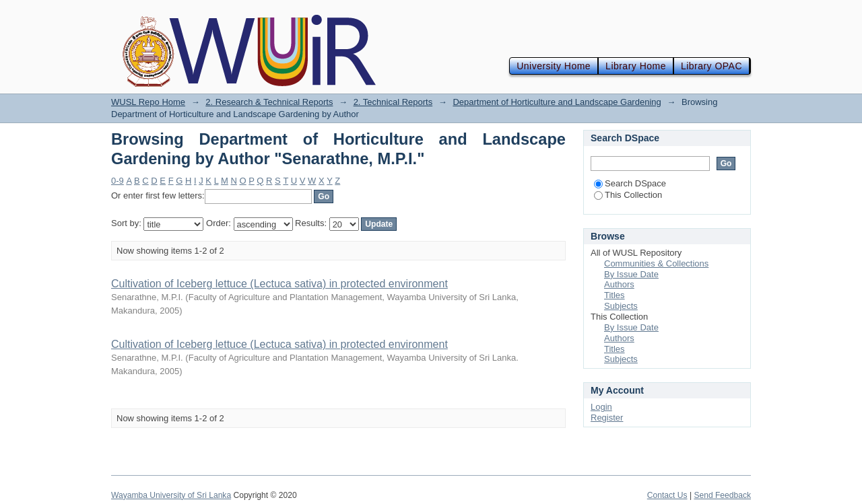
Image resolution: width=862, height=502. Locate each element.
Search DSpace (630, 183)
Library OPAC (711, 66)
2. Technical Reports (393, 102)
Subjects (621, 306)
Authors (619, 284)
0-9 (117, 181)
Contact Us (667, 495)
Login (601, 407)
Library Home (635, 66)
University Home (554, 66)
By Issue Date (631, 274)
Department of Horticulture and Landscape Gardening (557, 102)
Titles (614, 295)
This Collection (628, 195)
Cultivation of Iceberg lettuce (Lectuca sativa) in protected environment (279, 283)
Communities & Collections (656, 263)
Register (607, 418)
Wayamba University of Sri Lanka (171, 495)
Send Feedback (722, 495)
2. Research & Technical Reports (269, 102)
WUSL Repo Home (148, 102)
